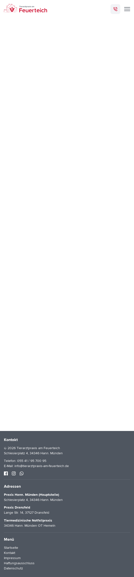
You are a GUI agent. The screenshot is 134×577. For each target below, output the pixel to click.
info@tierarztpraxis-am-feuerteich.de (41, 466)
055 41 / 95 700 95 (31, 461)
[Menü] (127, 9)
